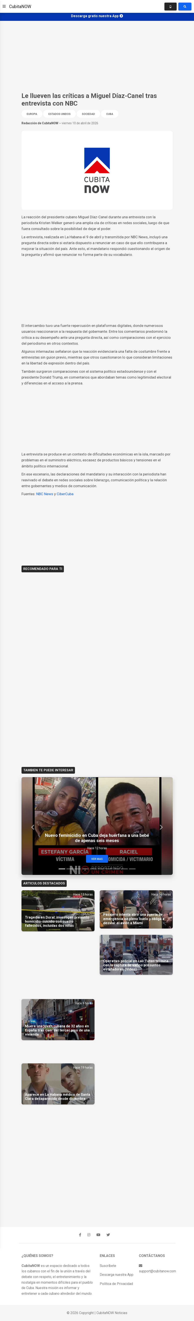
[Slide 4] (85, 868)
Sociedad (88, 114)
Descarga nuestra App (116, 1275)
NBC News (44, 494)
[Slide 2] (69, 868)
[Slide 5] (93, 868)
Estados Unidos (59, 114)
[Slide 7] (109, 868)
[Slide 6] (101, 868)
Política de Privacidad (116, 1284)
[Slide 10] (132, 868)
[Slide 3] (77, 868)
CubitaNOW (20, 6)
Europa (32, 114)
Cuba (109, 114)
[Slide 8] (116, 868)
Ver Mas (97, 859)
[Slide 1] (62, 868)
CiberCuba (65, 494)
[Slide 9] (124, 868)
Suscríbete (108, 1266)
